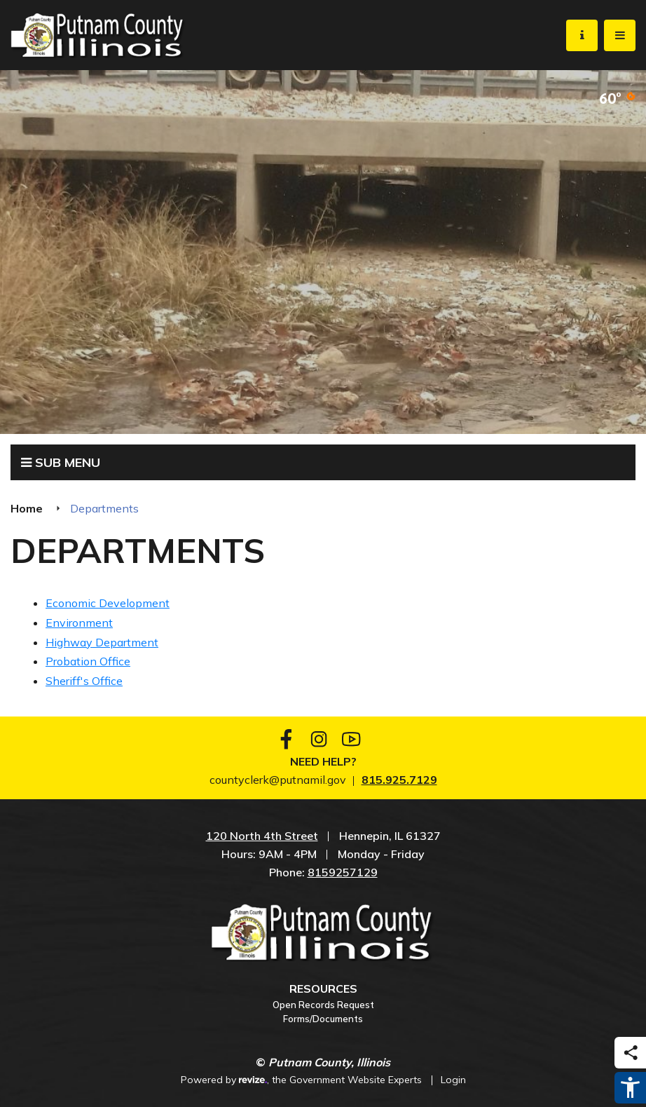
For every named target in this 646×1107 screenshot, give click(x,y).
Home (27, 508)
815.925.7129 (399, 780)
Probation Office (88, 661)
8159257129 (343, 872)
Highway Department (102, 642)
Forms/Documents (323, 1018)
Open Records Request (323, 1004)
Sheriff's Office (84, 681)
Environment (79, 623)
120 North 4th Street (262, 836)
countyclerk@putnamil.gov (277, 780)
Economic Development (108, 603)
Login (453, 1079)
